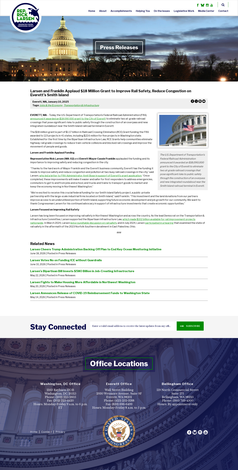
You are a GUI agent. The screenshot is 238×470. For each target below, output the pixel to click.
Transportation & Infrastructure (81, 105)
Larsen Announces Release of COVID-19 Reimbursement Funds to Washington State (90, 293)
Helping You (143, 11)
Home (91, 11)
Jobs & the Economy (51, 105)
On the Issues (162, 11)
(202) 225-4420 (63, 400)
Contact (223, 11)
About (103, 11)
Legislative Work (184, 11)
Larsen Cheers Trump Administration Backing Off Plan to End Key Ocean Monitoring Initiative (96, 249)
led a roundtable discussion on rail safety (93, 223)
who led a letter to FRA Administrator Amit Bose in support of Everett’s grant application (90, 175)
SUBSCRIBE (190, 325)
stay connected (58, 327)
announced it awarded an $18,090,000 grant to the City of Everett (68, 118)
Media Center (206, 11)
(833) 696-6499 (122, 404)
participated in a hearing (159, 223)
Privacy (60, 431)
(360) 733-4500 (183, 400)
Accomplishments (121, 11)
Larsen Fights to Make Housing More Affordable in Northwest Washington (82, 282)
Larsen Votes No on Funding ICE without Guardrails (66, 260)
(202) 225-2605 (66, 397)
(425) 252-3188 (124, 400)
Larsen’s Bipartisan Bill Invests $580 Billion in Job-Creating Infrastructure (82, 271)
